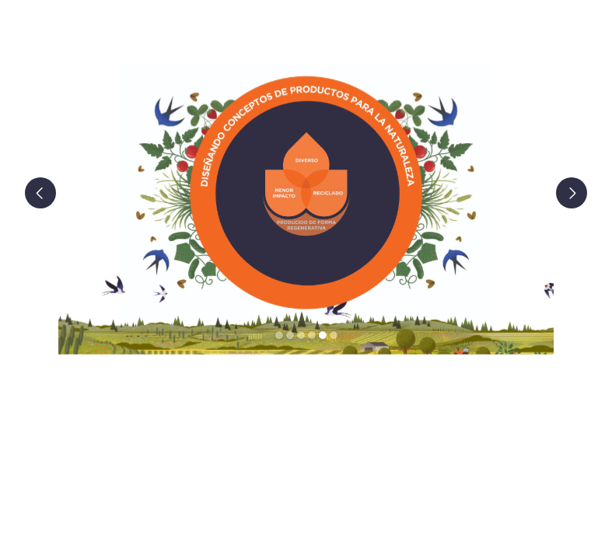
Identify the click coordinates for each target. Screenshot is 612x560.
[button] (50, 193)
